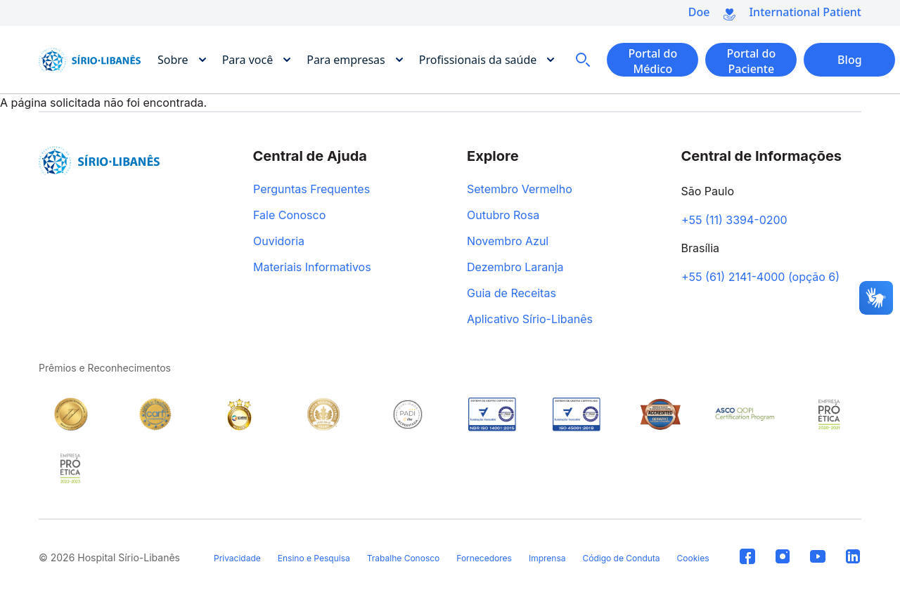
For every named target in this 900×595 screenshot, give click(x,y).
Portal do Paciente (751, 61)
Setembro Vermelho (519, 189)
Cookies (693, 558)
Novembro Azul (507, 241)
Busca (583, 60)
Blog (849, 59)
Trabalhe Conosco (403, 558)
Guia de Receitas (511, 293)
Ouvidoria (278, 241)
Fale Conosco (289, 215)
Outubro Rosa (503, 215)
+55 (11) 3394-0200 (734, 220)
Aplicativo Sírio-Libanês (530, 319)
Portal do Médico (652, 61)
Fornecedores (484, 558)
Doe (699, 12)
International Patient (805, 12)
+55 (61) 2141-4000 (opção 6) (760, 277)
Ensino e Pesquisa (314, 558)
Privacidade (237, 558)
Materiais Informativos (312, 267)
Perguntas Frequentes (311, 189)
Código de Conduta (621, 558)
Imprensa (547, 558)
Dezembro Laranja (515, 267)
